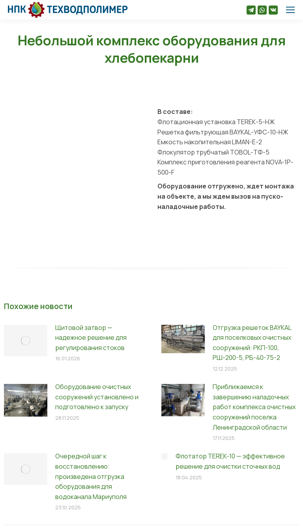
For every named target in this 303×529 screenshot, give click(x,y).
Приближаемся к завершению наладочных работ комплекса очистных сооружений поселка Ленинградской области (254, 406)
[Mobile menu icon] (290, 10)
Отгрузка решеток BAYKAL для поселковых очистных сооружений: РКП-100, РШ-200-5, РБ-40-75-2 (252, 342)
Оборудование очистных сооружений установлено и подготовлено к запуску (96, 396)
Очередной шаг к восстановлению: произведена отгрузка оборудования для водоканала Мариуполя (91, 476)
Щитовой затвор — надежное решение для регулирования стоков (91, 337)
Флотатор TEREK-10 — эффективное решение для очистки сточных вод (230, 461)
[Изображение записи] (25, 340)
